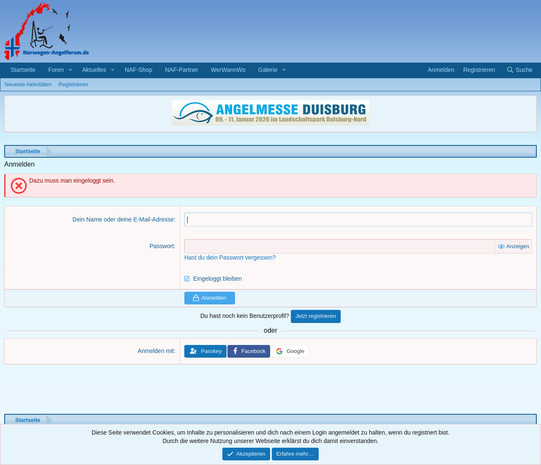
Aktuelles (94, 69)
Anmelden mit (156, 350)
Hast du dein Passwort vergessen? (230, 257)
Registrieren (73, 84)
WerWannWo (228, 69)
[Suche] (519, 70)
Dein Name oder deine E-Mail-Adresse (123, 219)
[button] (70, 70)
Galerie (267, 69)
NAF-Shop (138, 69)
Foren (56, 69)
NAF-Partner (181, 69)
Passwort (162, 246)
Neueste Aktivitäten (28, 84)
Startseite (23, 69)
